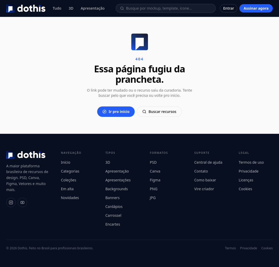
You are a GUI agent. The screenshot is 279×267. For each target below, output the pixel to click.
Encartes (112, 224)
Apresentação (93, 8)
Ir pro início (115, 111)
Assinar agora (256, 8)
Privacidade (248, 171)
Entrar (228, 8)
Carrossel (113, 215)
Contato (201, 171)
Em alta (67, 188)
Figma (155, 179)
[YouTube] (22, 202)
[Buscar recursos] (168, 8)
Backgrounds (116, 188)
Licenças (246, 179)
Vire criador (204, 188)
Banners (112, 197)
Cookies (245, 188)
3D (71, 8)
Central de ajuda (208, 162)
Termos (230, 248)
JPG (153, 197)
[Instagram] (11, 202)
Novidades (70, 197)
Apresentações (118, 179)
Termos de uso (251, 162)
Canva (155, 171)
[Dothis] (25, 8)
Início (65, 162)
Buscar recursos (159, 111)
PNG (153, 188)
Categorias (70, 171)
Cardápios (113, 206)
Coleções (68, 179)
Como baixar (205, 179)
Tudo (57, 8)
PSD (153, 162)
